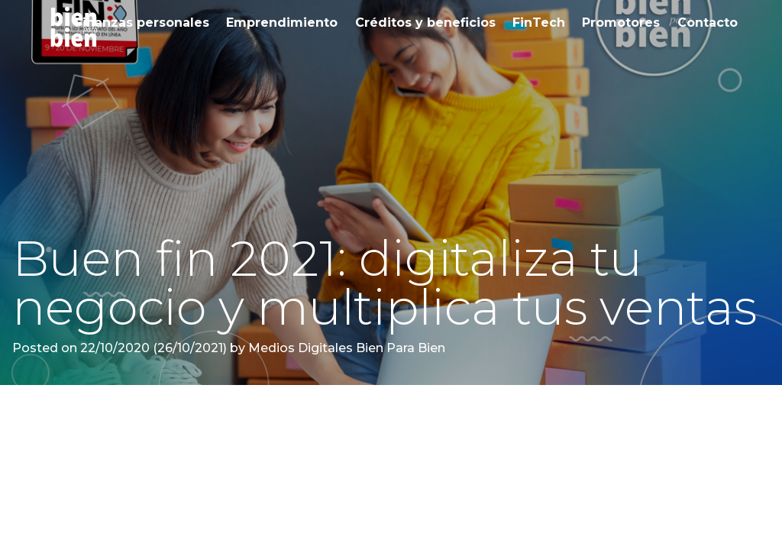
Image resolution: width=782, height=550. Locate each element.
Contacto (707, 22)
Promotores (621, 22)
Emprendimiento (282, 22)
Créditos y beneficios (425, 22)
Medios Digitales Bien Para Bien (345, 348)
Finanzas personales (142, 22)
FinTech (538, 22)
